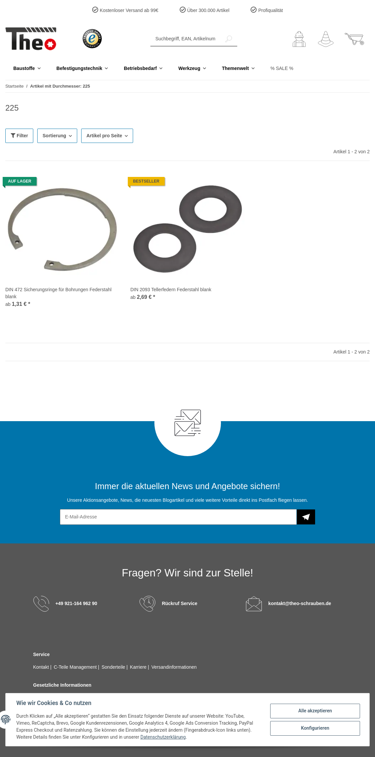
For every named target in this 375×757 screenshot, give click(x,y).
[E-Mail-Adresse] (178, 517)
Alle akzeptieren (315, 710)
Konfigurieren (315, 728)
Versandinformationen (174, 667)
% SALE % (282, 68)
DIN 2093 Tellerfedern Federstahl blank (170, 289)
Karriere (139, 667)
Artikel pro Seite (104, 135)
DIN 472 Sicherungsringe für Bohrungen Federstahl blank (58, 293)
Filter (19, 135)
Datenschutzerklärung (163, 737)
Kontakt (41, 667)
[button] (299, 39)
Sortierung (54, 135)
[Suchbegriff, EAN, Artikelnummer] (185, 39)
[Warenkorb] (354, 39)
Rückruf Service (179, 603)
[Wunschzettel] (325, 39)
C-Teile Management (76, 667)
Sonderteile (113, 667)
